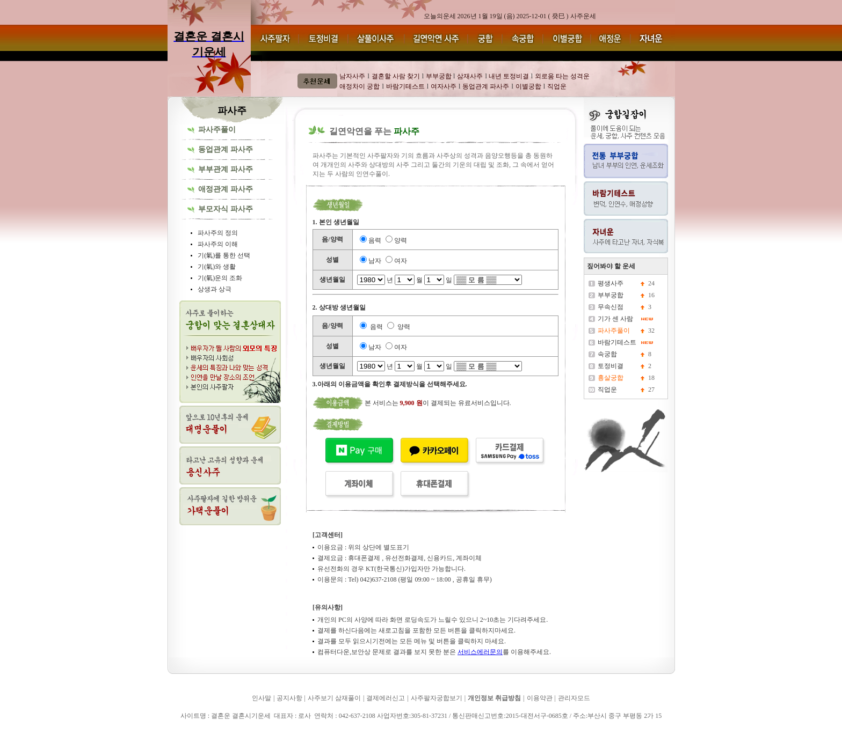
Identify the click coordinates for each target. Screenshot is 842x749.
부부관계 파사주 (225, 169)
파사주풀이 (217, 130)
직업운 (607, 389)
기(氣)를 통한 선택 (224, 255)
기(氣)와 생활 (217, 266)
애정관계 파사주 (225, 189)
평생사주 (610, 283)
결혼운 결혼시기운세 (200, 731)
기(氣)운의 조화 (220, 278)
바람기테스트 (617, 342)
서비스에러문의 (480, 652)
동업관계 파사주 (225, 149)
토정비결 (610, 366)
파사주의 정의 (218, 233)
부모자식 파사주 (225, 209)
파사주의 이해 (218, 244)
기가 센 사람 (615, 318)
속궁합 (607, 354)
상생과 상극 (214, 289)
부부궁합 (610, 295)
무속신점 (610, 307)
